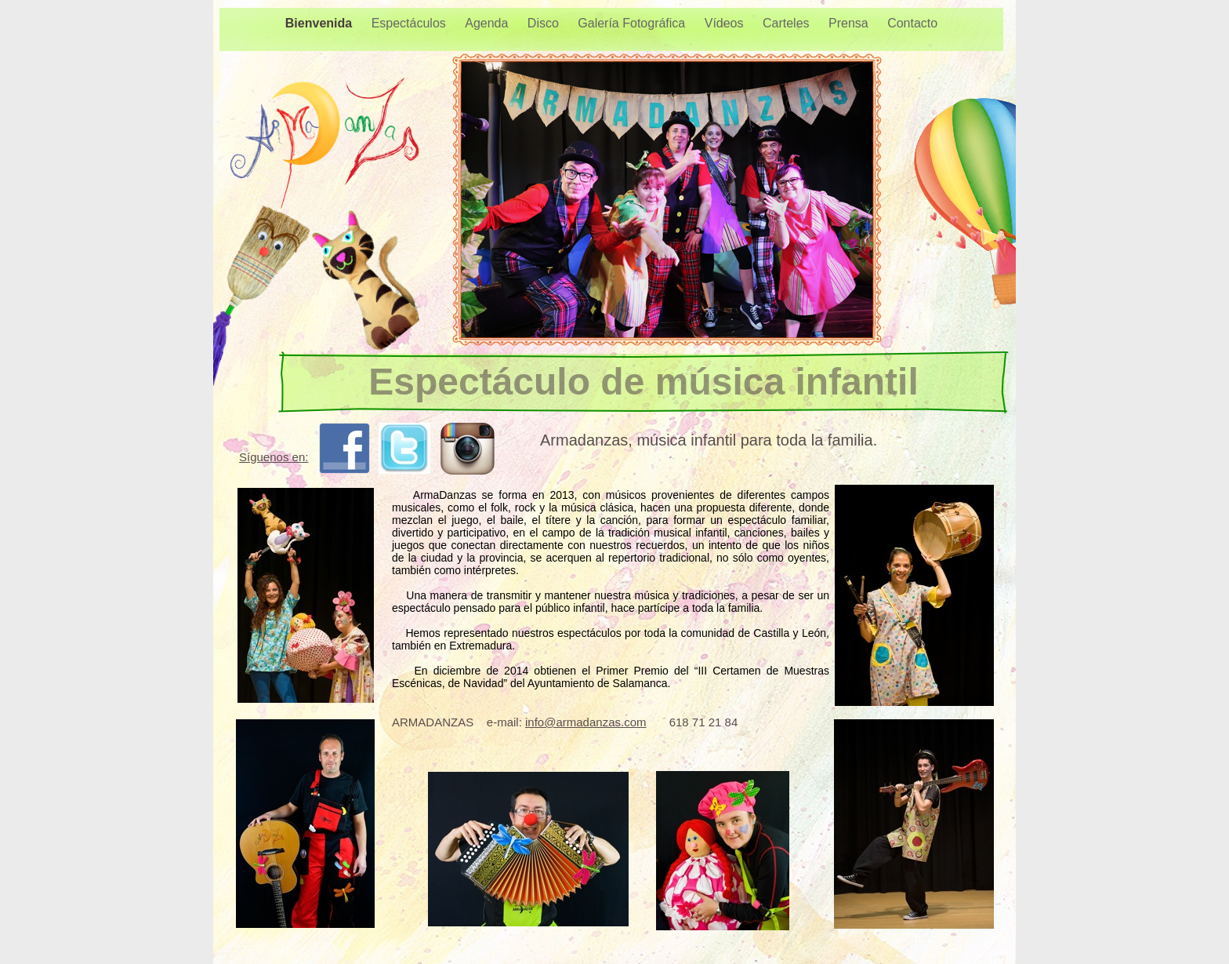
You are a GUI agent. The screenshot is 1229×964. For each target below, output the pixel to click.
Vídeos (726, 23)
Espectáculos (411, 23)
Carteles (788, 23)
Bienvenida (320, 23)
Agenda (488, 23)
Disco (544, 23)
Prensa (850, 23)
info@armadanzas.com (585, 722)
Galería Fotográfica (633, 23)
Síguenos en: (273, 457)
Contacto (912, 23)
